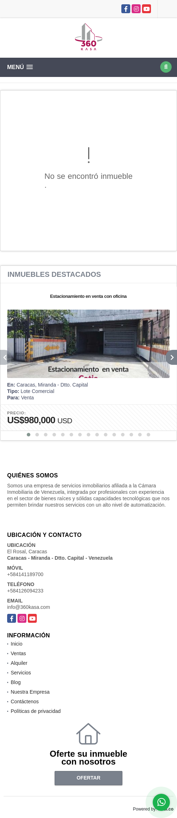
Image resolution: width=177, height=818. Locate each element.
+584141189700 (25, 574)
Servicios (21, 672)
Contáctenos (25, 701)
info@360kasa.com (28, 607)
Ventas (18, 653)
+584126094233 (25, 591)
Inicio (16, 644)
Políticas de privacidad (36, 711)
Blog (16, 682)
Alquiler (19, 663)
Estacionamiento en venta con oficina (88, 296)
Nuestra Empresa (30, 692)
